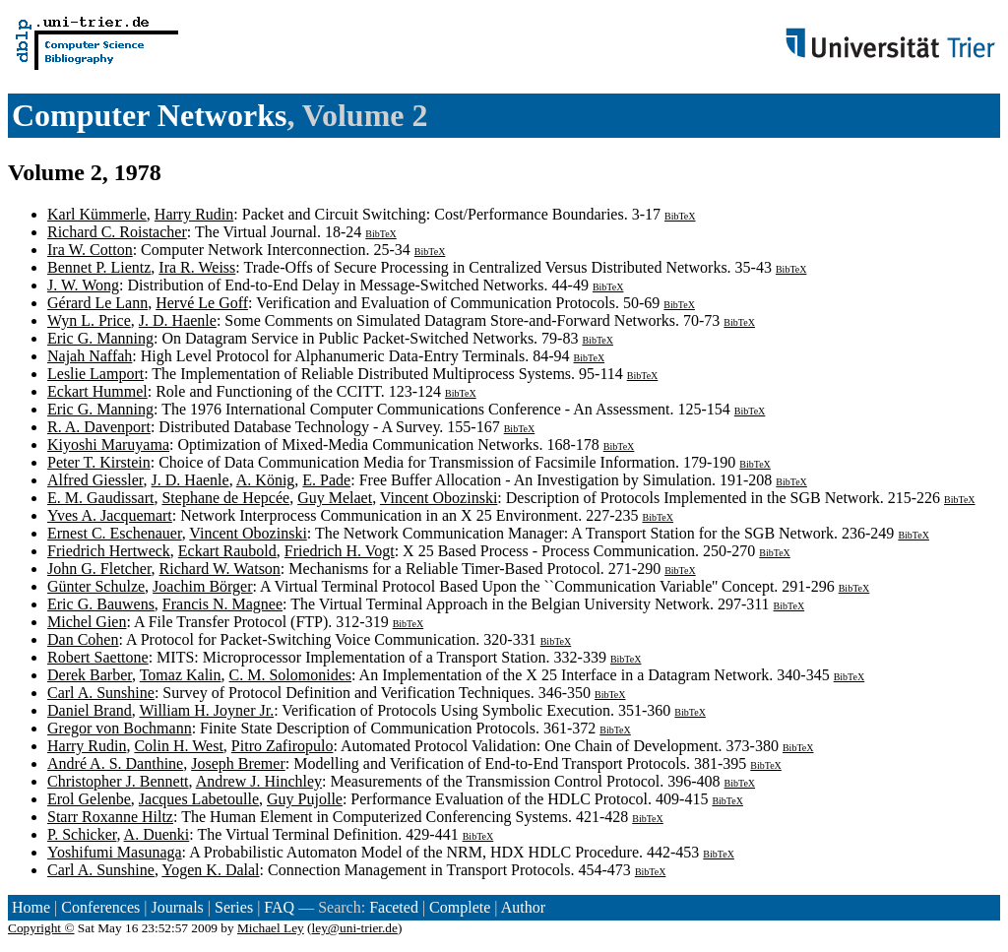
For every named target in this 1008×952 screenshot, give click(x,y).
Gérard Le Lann (97, 302)
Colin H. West (178, 745)
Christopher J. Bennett (118, 781)
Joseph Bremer (238, 763)
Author (523, 907)
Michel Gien (86, 621)
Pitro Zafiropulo (282, 745)
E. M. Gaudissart (100, 497)
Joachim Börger (202, 586)
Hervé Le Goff (202, 302)
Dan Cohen (82, 639)
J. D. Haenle (178, 320)
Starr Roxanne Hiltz (110, 816)
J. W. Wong (83, 285)
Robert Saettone (98, 657)
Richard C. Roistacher (117, 231)
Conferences (100, 907)
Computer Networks (149, 115)
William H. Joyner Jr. (206, 710)
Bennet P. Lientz (99, 267)
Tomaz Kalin (180, 674)
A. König (265, 480)
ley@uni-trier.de (355, 927)
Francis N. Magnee (222, 604)
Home (31, 907)
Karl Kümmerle (97, 214)
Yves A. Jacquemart (109, 515)
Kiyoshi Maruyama (108, 444)
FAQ (279, 907)
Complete (459, 907)
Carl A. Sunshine (101, 692)
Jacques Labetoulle (199, 799)
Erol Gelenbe (89, 799)
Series (234, 907)
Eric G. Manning (100, 338)
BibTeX (680, 216)
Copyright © (41, 927)
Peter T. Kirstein (99, 462)
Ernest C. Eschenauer (114, 533)
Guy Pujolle (305, 799)
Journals (177, 907)
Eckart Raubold (227, 550)
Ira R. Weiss (196, 267)
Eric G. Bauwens (101, 604)
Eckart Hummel (97, 391)
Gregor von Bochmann (119, 728)
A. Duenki (157, 834)
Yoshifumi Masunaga (114, 852)
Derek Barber (89, 674)
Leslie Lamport (95, 373)
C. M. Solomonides (290, 674)
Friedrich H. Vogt (339, 550)
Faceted (393, 907)
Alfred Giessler (95, 480)
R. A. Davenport (99, 426)
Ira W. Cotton (90, 249)
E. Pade (326, 480)
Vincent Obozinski (438, 497)
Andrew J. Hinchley (259, 781)
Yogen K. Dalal (210, 869)
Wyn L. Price (89, 320)
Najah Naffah (89, 356)
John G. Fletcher (99, 568)
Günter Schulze (96, 586)
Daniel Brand (89, 710)
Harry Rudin (194, 214)
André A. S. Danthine (115, 763)
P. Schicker (81, 834)
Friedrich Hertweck (108, 550)
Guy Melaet (334, 497)
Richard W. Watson (220, 568)
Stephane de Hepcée (225, 497)
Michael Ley (270, 927)
